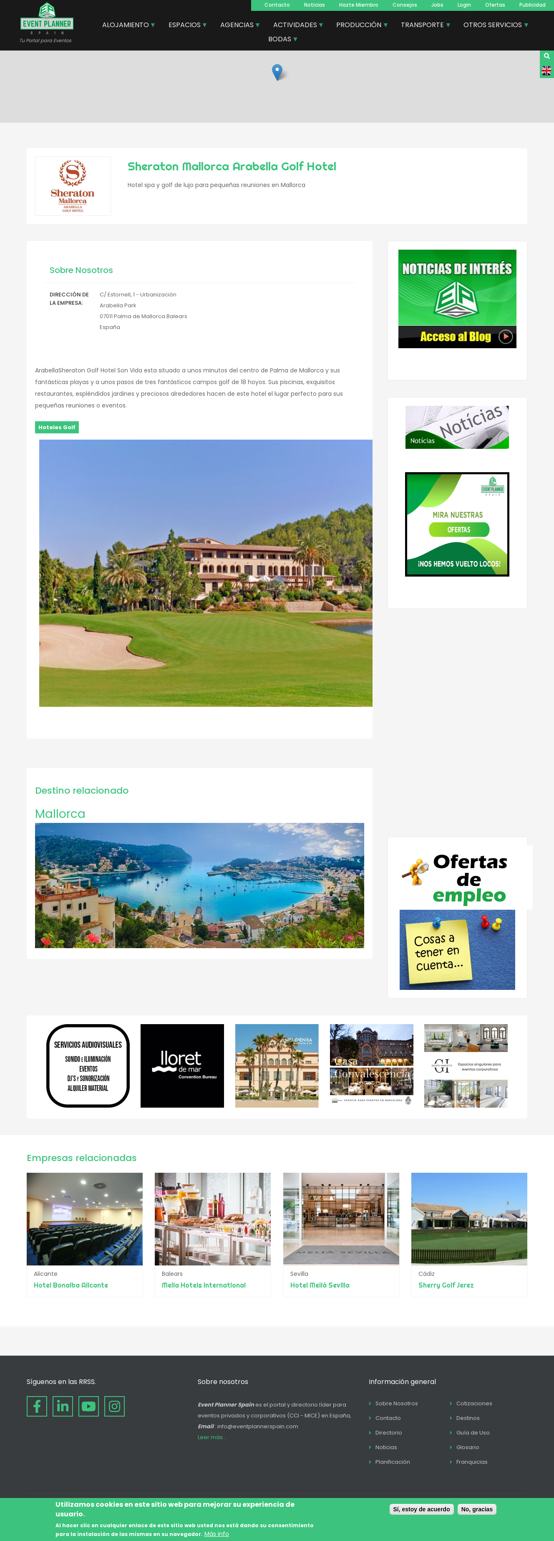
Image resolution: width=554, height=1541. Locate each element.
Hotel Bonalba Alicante (71, 1285)
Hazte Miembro (358, 4)
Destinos (468, 1418)
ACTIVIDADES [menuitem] (295, 26)
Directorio (388, 1433)
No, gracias (477, 1509)
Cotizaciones (474, 1403)
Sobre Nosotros (396, 1403)
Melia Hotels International (204, 1285)
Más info (216, 1534)
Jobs (437, 4)
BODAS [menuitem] (280, 40)
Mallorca (60, 814)
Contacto (277, 4)
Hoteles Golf (57, 427)
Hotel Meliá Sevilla (320, 1285)
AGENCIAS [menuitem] (237, 26)
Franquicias (472, 1462)
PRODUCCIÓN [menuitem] (359, 26)
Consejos (405, 4)
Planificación (392, 1462)
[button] (277, 72)
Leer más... (212, 1437)
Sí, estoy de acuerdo (421, 1509)
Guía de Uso (473, 1433)
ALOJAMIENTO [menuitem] (126, 26)
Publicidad (532, 4)
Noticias (314, 4)
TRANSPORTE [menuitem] (423, 26)
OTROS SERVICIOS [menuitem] (493, 26)
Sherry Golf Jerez (446, 1285)
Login (464, 4)
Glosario (467, 1447)
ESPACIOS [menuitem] (185, 26)
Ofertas (495, 4)
